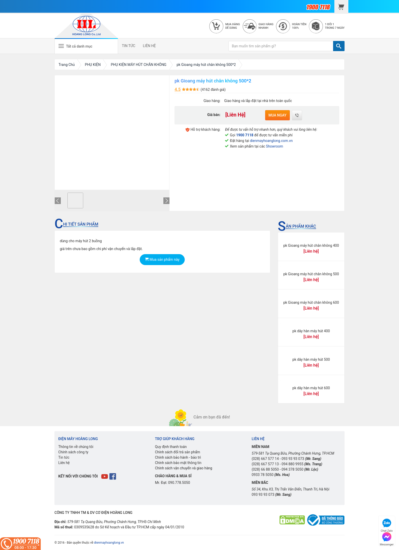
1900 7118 (244, 135)
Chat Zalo (387, 524)
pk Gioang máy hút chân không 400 (311, 245)
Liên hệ (64, 463)
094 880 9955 (292, 464)
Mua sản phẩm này (162, 259)
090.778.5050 (179, 483)
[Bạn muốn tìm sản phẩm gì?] (281, 46)
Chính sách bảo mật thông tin (178, 463)
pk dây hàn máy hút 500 (311, 359)
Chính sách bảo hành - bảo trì (178, 457)
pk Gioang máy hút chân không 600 (311, 302)
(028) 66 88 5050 (265, 469)
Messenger (387, 538)
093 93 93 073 (292, 459)
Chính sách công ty (73, 452)
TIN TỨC (128, 46)
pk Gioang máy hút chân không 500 (311, 274)
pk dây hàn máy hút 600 (311, 388)
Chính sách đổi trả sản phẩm (177, 452)
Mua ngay (277, 115)
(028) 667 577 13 (265, 464)
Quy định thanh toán (171, 447)
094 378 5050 (292, 469)
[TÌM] (339, 46)
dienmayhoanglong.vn (109, 542)
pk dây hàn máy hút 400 (311, 331)
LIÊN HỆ (149, 46)
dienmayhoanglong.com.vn (271, 141)
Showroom (274, 146)
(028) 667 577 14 (265, 459)
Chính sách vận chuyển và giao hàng (183, 468)
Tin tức (63, 457)
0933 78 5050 (263, 475)
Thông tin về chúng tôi (75, 447)
